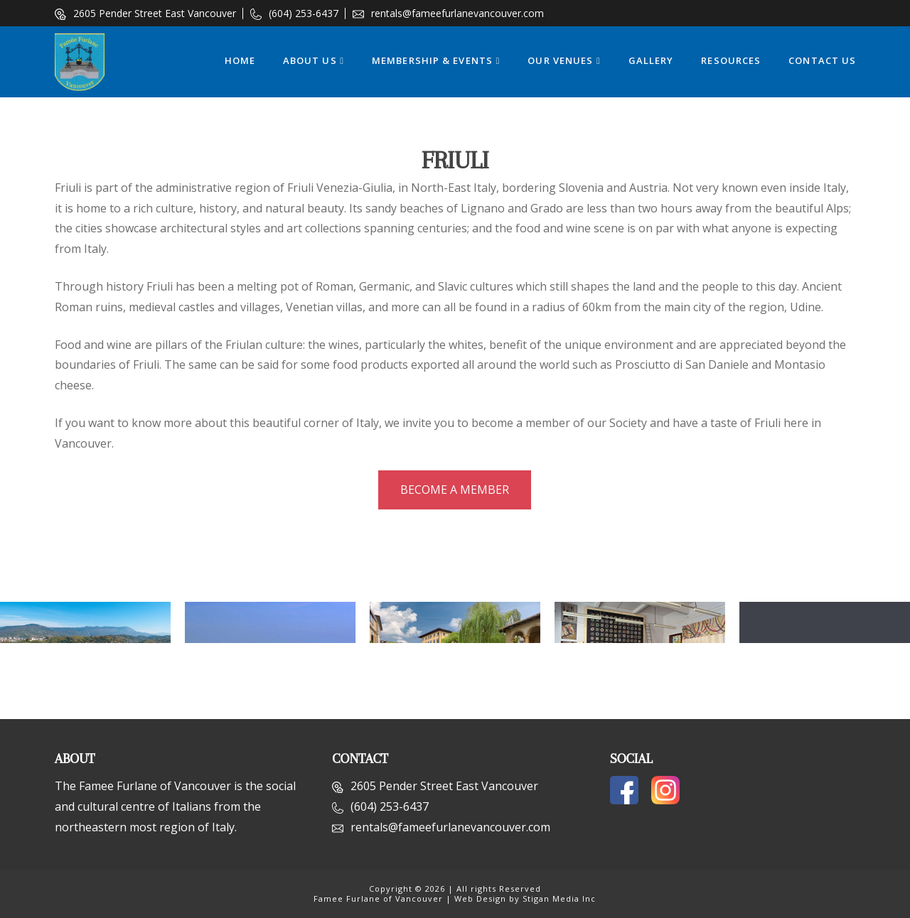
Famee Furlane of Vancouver (378, 898)
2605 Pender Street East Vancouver (145, 13)
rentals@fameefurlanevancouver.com (448, 13)
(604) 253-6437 (294, 13)
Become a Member (454, 489)
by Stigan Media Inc (552, 898)
